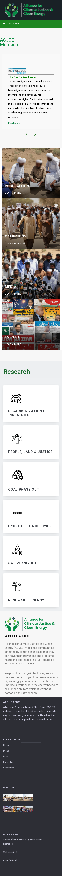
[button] (27, 134)
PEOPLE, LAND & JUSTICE (30, 452)
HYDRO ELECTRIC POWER (30, 526)
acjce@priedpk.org (12, 860)
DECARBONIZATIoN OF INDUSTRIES (28, 413)
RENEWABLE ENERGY (26, 600)
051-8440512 (10, 852)
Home (6, 745)
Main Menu (11, 23)
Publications (8, 762)
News (5, 756)
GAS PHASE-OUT (22, 563)
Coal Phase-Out (23, 489)
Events (6, 750)
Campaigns (8, 767)
